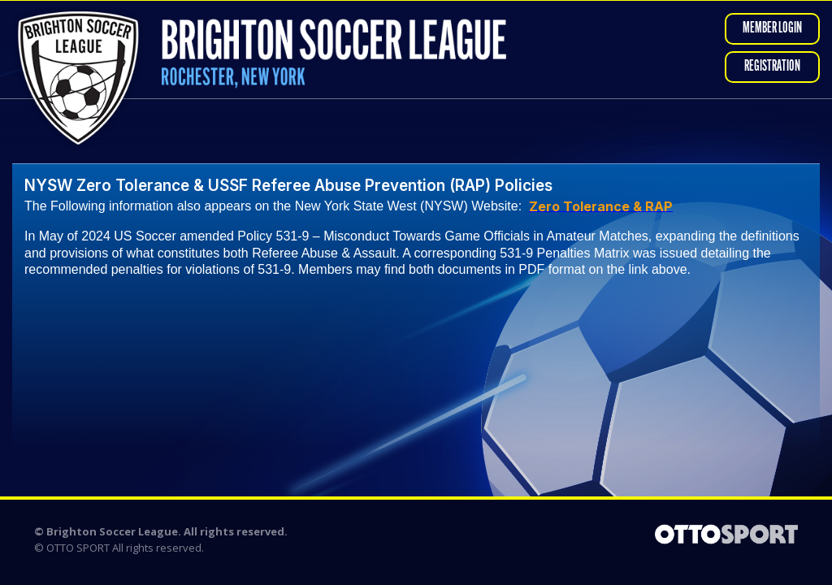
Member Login (772, 29)
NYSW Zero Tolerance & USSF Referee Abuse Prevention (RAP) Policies (288, 185)
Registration (772, 67)
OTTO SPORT (78, 547)
